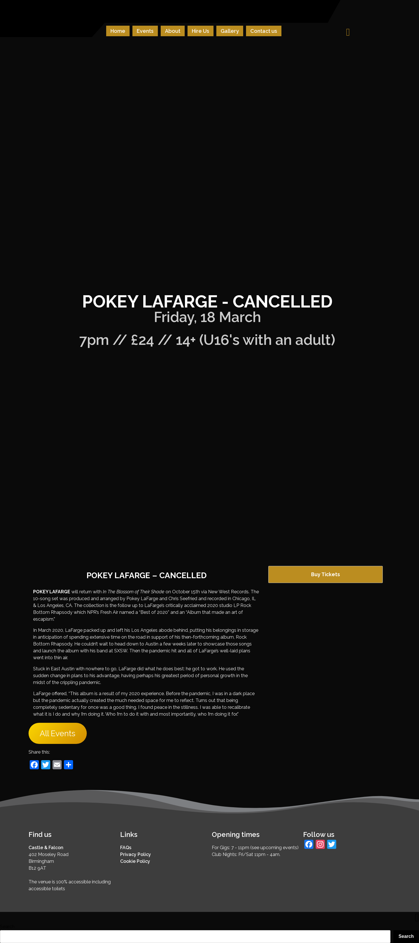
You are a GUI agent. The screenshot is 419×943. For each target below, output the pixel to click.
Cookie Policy (135, 861)
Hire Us (200, 31)
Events (145, 31)
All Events (57, 733)
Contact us (263, 31)
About (172, 31)
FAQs (125, 847)
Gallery (230, 31)
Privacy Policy (135, 854)
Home (117, 31)
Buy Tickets (325, 574)
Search (7, 926)
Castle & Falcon (46, 847)
